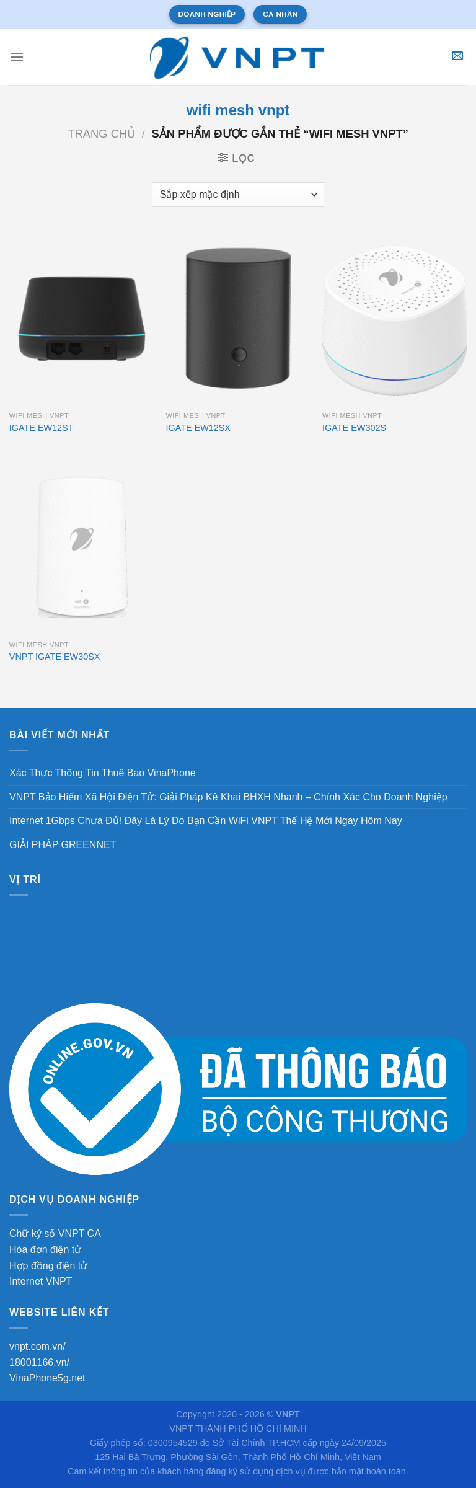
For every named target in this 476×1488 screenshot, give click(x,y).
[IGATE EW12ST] (81, 318)
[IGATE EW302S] (394, 318)
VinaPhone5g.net (47, 1378)
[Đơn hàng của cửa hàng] (238, 194)
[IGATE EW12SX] (237, 318)
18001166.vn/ (39, 1362)
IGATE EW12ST (41, 428)
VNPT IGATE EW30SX (54, 657)
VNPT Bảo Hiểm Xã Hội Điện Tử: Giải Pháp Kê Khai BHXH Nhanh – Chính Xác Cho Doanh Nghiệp (228, 797)
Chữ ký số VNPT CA (55, 1233)
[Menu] (16, 57)
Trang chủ (101, 133)
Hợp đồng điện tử (48, 1265)
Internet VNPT (40, 1281)
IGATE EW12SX (198, 428)
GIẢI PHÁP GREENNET (62, 844)
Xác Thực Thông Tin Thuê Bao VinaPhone (102, 773)
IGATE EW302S (354, 428)
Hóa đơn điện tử (45, 1249)
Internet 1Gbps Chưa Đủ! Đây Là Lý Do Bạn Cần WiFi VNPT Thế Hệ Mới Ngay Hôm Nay (205, 820)
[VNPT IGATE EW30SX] (81, 547)
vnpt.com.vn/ (37, 1346)
